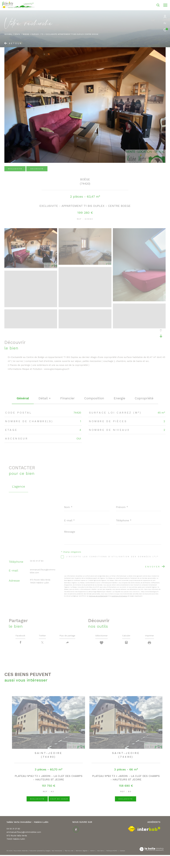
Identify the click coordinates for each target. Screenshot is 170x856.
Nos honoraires (57, 851)
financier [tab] (67, 398)
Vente (17, 34)
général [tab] (23, 398)
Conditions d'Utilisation (119, 596)
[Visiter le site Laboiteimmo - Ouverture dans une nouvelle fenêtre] (151, 850)
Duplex (35, 34)
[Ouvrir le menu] (165, 5)
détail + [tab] (45, 398)
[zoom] (30, 267)
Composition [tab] (94, 398)
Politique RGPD (111, 851)
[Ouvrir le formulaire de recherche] (150, 5)
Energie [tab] (119, 398)
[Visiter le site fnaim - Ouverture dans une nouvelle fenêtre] (131, 830)
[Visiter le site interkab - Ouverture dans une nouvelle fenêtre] (149, 830)
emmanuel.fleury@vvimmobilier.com (24, 833)
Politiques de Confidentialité (98, 596)
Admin (92, 851)
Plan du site (69, 851)
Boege (26, 34)
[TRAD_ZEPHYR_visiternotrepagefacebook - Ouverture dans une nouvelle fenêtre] (75, 830)
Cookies (122, 851)
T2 (42, 34)
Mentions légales (82, 851)
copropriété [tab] (144, 398)
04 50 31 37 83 (36, 561)
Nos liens (100, 851)
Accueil (8, 34)
